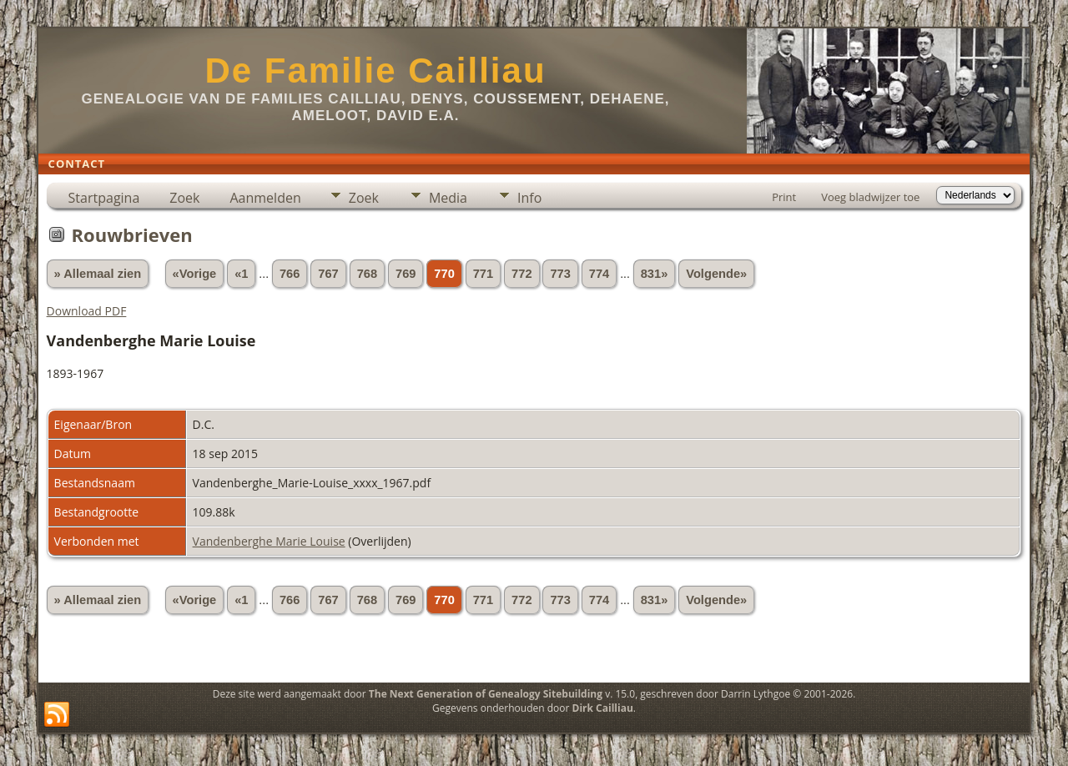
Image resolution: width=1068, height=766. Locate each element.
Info (529, 198)
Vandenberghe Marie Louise (269, 541)
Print (784, 196)
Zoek (184, 198)
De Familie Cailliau (375, 70)
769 (405, 273)
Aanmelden (264, 198)
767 (328, 273)
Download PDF (87, 311)
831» (654, 273)
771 (483, 273)
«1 (241, 273)
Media (448, 198)
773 (560, 273)
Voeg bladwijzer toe (870, 196)
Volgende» (716, 273)
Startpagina (104, 198)
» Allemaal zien (98, 273)
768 (367, 273)
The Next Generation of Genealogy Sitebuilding (485, 694)
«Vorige (195, 273)
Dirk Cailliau (602, 708)
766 (290, 273)
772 (521, 273)
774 (599, 273)
